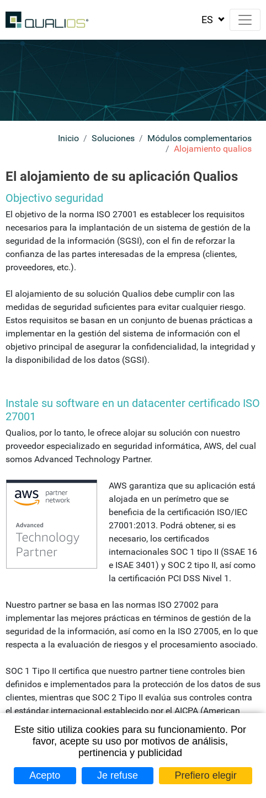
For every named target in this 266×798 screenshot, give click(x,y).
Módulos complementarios (199, 138)
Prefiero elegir (206, 775)
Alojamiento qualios (213, 148)
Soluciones (113, 138)
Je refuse (117, 775)
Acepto (44, 775)
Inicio (68, 138)
